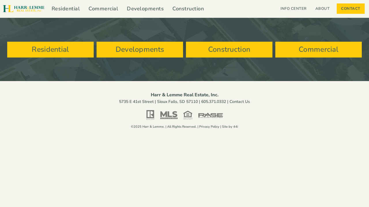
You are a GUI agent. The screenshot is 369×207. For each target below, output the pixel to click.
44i (235, 126)
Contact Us (239, 101)
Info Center (293, 8)
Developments (145, 8)
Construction (188, 8)
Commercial (103, 8)
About (324, 9)
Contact (350, 8)
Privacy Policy (209, 126)
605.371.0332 (213, 101)
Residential (66, 8)
